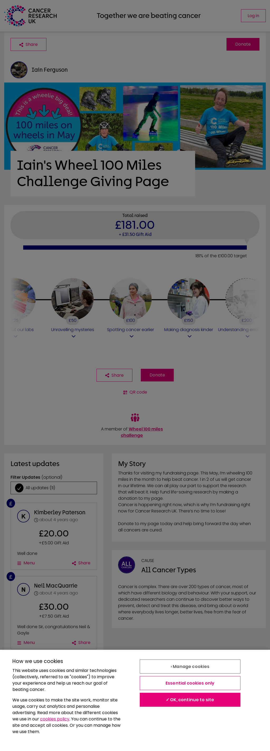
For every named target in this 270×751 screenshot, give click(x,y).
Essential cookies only (190, 683)
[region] (135, 700)
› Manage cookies (190, 666)
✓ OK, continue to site (190, 700)
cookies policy (54, 719)
